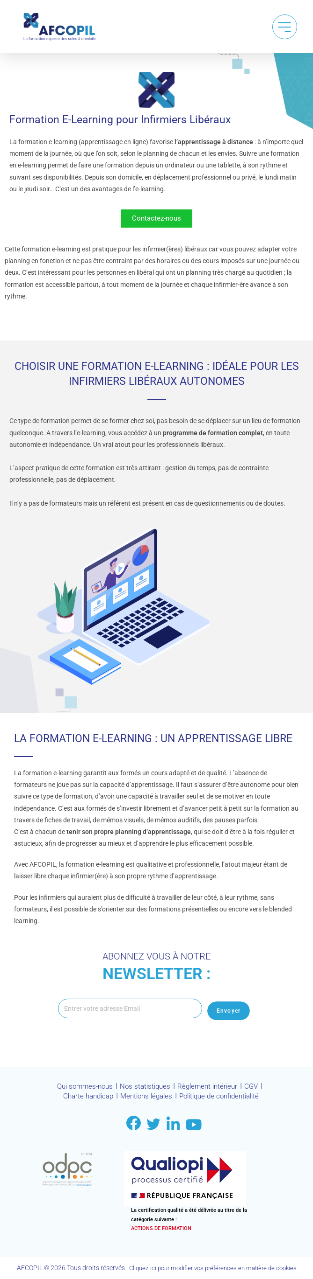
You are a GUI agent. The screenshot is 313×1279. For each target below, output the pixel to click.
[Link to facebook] (133, 1123)
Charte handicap (82, 1097)
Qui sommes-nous (81, 1088)
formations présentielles (183, 911)
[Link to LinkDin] (173, 1124)
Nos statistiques (145, 1088)
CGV (256, 1088)
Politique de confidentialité (223, 1097)
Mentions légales (144, 1097)
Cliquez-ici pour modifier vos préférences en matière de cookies (213, 1268)
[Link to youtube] (194, 1124)
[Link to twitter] (153, 1124)
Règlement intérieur (210, 1088)
